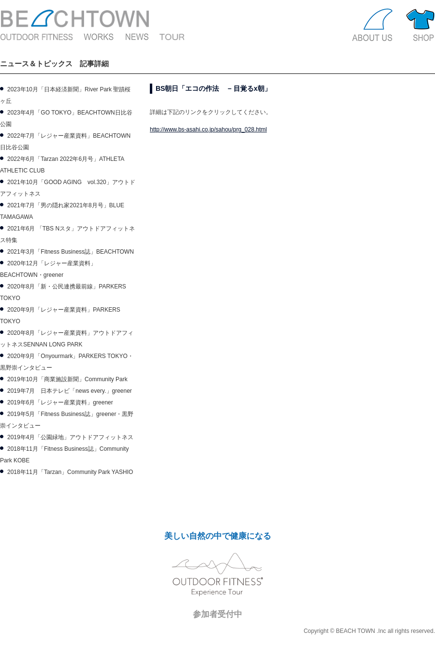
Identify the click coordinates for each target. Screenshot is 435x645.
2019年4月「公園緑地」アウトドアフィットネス (70, 437)
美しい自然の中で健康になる (217, 536)
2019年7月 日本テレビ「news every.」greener (69, 390)
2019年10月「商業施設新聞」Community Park (67, 379)
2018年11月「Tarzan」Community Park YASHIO (70, 472)
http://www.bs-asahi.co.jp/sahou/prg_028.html (208, 129)
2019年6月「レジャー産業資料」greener (60, 402)
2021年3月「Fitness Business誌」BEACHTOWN (70, 251)
